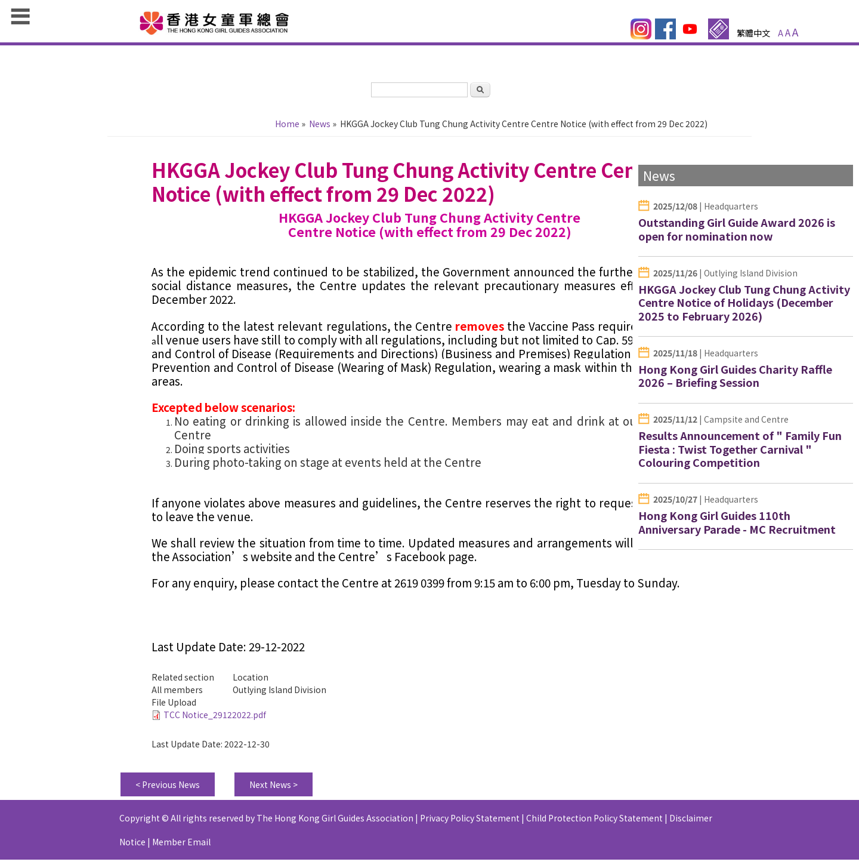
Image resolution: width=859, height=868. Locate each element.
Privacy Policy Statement (470, 824)
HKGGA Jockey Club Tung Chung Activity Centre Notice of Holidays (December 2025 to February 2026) (744, 302)
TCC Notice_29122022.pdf (214, 721)
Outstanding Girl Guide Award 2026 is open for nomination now (736, 229)
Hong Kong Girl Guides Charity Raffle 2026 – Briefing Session (735, 375)
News (319, 124)
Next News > (273, 790)
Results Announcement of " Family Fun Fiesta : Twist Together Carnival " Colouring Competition (740, 448)
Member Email (181, 848)
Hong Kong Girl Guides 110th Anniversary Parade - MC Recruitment (737, 522)
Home (287, 124)
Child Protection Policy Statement (594, 824)
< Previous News (167, 790)
